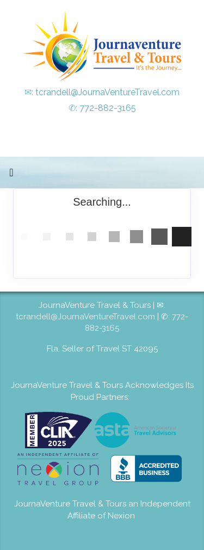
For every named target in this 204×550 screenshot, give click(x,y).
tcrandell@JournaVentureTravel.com (107, 92)
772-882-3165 (107, 108)
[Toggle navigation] (11, 175)
